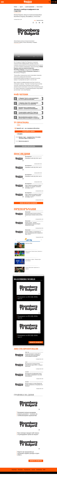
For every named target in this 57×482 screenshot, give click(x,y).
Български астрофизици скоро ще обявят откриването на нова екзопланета (33, 375)
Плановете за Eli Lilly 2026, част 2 (33, 167)
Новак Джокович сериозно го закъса (27, 269)
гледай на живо (28, 131)
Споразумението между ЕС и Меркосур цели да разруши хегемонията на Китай (33, 355)
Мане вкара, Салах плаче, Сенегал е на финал (28, 253)
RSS (44, 469)
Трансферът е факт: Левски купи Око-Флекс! (28, 261)
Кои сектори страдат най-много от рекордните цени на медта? (28, 433)
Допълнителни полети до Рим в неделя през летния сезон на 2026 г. (33, 215)
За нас (33, 469)
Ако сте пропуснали (26, 349)
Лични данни (30, 472)
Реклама (20, 469)
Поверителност (25, 472)
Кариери (14, 469)
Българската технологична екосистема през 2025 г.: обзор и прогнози (33, 365)
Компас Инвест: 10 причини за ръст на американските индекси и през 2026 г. (34, 233)
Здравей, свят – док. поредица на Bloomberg (27, 128)
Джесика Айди (23, 245)
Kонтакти (39, 469)
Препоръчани (25, 209)
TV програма (21, 122)
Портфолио (27, 469)
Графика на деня (24, 395)
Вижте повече (36, 342)
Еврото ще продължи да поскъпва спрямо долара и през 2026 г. (28, 453)
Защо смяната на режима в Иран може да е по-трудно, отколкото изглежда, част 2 (33, 196)
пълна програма (28, 146)
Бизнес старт (27, 352)
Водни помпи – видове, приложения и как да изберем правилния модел (32, 224)
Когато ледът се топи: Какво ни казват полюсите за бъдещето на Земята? (34, 385)
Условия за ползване (20, 472)
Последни (22, 154)
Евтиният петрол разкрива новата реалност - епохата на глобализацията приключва (27, 413)
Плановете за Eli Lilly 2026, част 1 (33, 158)
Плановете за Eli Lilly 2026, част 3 (33, 176)
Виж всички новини (28, 203)
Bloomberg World (28, 156)
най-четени (21, 94)
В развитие (27, 371)
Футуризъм (27, 381)
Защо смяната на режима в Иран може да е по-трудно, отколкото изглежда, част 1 (33, 187)
